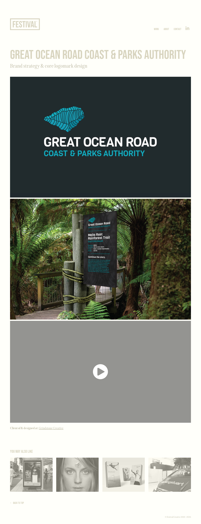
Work (156, 29)
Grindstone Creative (51, 428)
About (166, 29)
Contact (177, 29)
